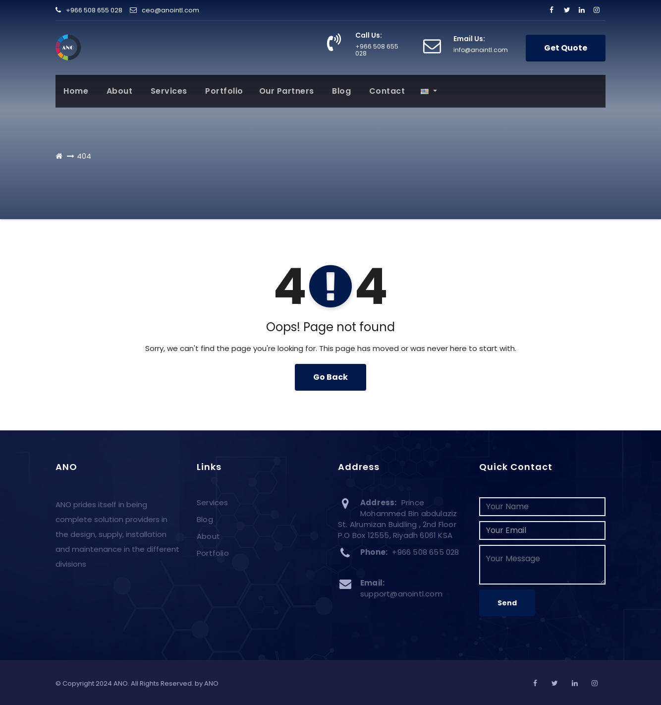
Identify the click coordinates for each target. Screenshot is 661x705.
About (118, 91)
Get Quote (565, 48)
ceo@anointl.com (164, 10)
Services (167, 91)
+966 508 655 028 (88, 10)
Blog (340, 91)
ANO (211, 683)
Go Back (330, 377)
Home (75, 91)
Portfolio (223, 91)
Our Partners (286, 91)
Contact (386, 91)
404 (84, 156)
